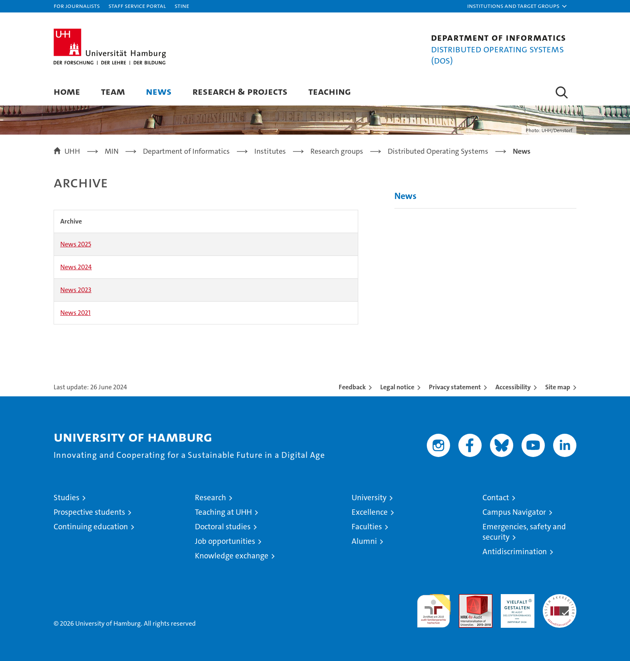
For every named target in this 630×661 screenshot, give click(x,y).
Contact (495, 497)
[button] (517, 6)
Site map (557, 387)
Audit (467, 598)
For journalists (77, 5)
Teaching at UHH (223, 512)
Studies (66, 497)
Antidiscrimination (514, 551)
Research (210, 497)
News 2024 (76, 267)
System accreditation (559, 603)
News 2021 (75, 312)
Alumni (364, 541)
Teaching (329, 91)
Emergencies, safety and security (524, 531)
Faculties (367, 526)
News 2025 (75, 244)
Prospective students (89, 512)
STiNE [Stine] (182, 5)
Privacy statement (455, 387)
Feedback (352, 387)
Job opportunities (225, 541)
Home (67, 91)
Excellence (370, 512)
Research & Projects (240, 91)
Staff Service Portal (137, 5)
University (369, 497)
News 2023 (75, 289)
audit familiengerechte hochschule (433, 607)
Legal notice (397, 387)
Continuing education (91, 526)
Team (113, 91)
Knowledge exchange (231, 555)
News (159, 91)
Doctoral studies (223, 526)
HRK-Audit (515, 598)
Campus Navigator (514, 512)
